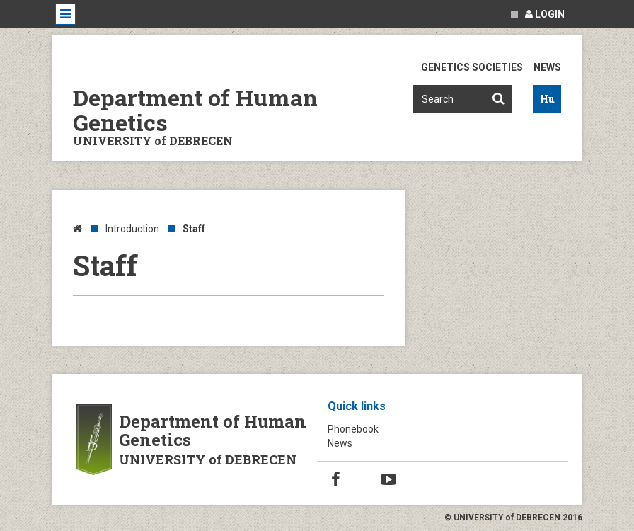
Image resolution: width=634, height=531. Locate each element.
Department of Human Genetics (195, 109)
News (547, 67)
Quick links (357, 406)
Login (545, 14)
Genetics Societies (472, 67)
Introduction (132, 228)
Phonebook (353, 429)
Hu (547, 98)
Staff (194, 228)
